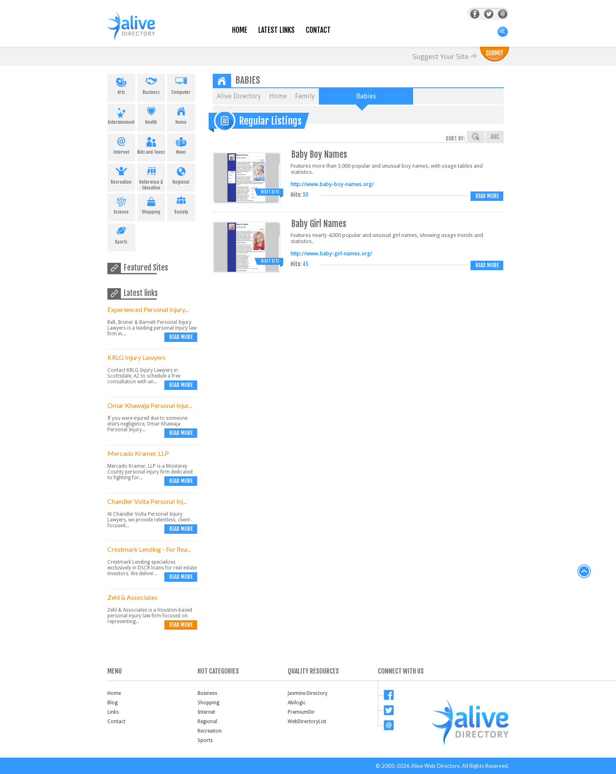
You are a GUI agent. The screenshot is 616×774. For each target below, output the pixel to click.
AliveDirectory (140, 31)
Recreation (121, 174)
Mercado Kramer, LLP (138, 453)
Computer (181, 84)
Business (151, 84)
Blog (112, 703)
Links (113, 712)
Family (305, 96)
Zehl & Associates (132, 597)
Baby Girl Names (318, 223)
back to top (584, 571)
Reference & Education (151, 177)
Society (181, 204)
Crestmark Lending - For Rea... (149, 549)
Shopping (151, 204)
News (181, 144)
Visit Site (270, 191)
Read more (181, 337)
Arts (121, 84)
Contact (318, 30)
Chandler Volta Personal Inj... (147, 501)
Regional (181, 174)
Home (239, 30)
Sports (121, 234)
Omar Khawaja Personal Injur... (149, 405)
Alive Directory (239, 96)
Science (121, 204)
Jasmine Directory (307, 693)
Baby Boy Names (319, 154)
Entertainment (121, 114)
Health (151, 114)
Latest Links (276, 30)
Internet (121, 144)
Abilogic (297, 703)
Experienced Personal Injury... (148, 309)
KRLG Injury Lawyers (136, 357)
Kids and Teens (151, 144)
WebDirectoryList (307, 721)
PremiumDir (301, 712)
